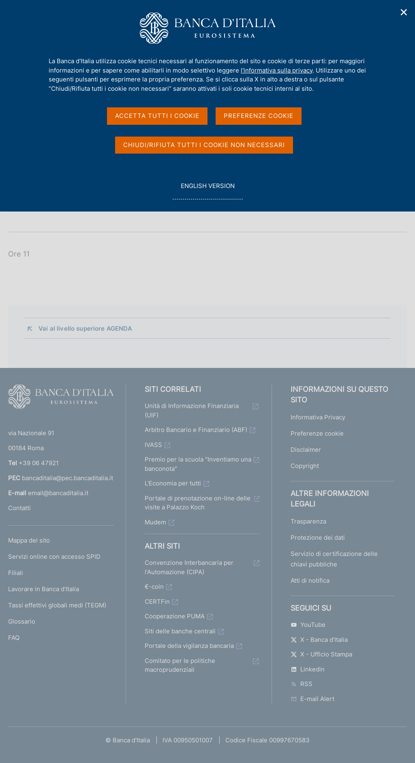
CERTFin (157, 601)
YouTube (308, 624)
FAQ (13, 637)
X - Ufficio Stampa (321, 654)
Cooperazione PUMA (175, 616)
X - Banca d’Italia (319, 639)
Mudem (155, 522)
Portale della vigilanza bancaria (189, 646)
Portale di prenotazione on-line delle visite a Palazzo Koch (197, 502)
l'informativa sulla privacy (276, 70)
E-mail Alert (312, 699)
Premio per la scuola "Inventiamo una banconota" (198, 463)
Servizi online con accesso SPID (54, 556)
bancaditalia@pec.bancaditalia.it (67, 478)
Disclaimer (306, 449)
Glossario (21, 621)
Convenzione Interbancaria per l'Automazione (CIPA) (189, 567)
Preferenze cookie (317, 433)
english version (207, 190)
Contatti (19, 508)
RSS (301, 684)
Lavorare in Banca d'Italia (43, 589)
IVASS (153, 445)
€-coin (154, 586)
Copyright (305, 466)
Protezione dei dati (318, 537)
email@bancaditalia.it (58, 493)
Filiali (15, 573)
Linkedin (308, 669)
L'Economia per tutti (173, 483)
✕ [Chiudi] (404, 12)
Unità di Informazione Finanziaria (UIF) (192, 410)
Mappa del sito (29, 540)
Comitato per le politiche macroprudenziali (180, 665)
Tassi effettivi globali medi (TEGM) (57, 605)
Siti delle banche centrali (180, 631)
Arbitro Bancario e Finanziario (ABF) (196, 430)
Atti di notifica (310, 580)
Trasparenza (308, 521)
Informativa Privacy (318, 417)
